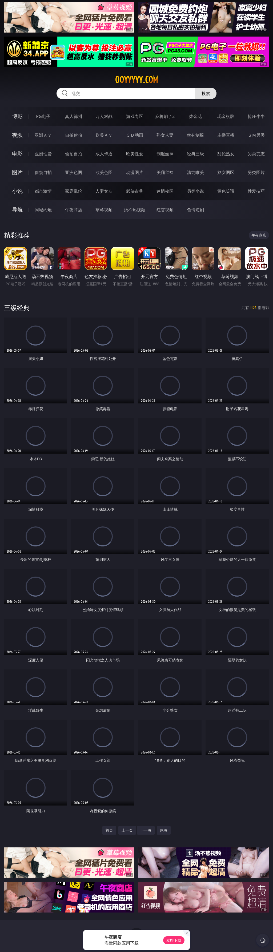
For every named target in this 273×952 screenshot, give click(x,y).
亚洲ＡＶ (43, 135)
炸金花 (195, 116)
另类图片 (256, 172)
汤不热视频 (134, 210)
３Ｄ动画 (134, 135)
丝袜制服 (195, 135)
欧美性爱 (134, 154)
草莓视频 (104, 210)
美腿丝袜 (165, 172)
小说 (17, 191)
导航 (17, 209)
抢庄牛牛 (256, 116)
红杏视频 (165, 210)
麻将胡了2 (165, 116)
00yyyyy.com (136, 79)
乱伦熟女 (225, 154)
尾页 (163, 830)
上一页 (127, 830)
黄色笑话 (225, 191)
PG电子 (43, 116)
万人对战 (104, 116)
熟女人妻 (165, 135)
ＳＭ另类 (256, 135)
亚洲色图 (73, 172)
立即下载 (173, 940)
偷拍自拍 (73, 154)
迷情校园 (165, 191)
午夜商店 (73, 210)
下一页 (145, 830)
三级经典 (17, 307)
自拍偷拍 (73, 135)
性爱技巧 (256, 191)
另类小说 (195, 191)
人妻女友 (104, 191)
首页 (109, 830)
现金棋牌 (225, 116)
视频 (17, 134)
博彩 (17, 116)
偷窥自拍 (43, 172)
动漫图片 (134, 172)
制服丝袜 (165, 154)
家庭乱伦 (73, 191)
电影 (17, 153)
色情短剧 (195, 210)
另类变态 (256, 154)
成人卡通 (104, 154)
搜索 (206, 93)
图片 (17, 172)
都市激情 (43, 191)
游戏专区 (134, 116)
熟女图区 (225, 172)
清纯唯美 (195, 172)
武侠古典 (134, 191)
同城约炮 (43, 210)
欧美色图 (104, 172)
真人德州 (73, 116)
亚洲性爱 (43, 154)
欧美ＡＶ (104, 135)
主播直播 (225, 135)
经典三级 (195, 154)
